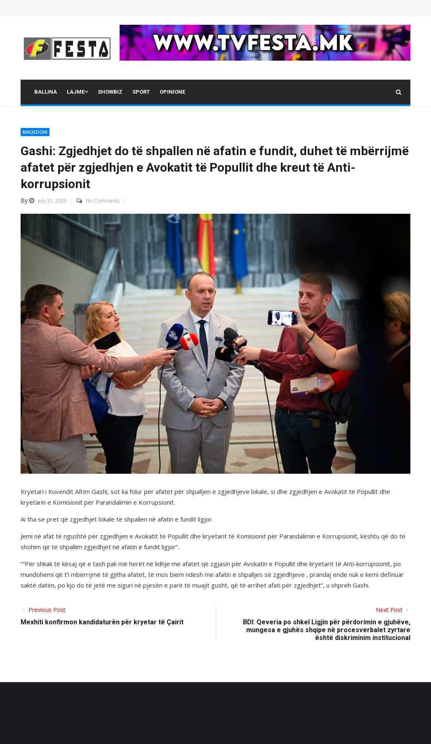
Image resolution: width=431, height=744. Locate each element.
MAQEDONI (35, 132)
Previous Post (46, 610)
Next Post (390, 610)
